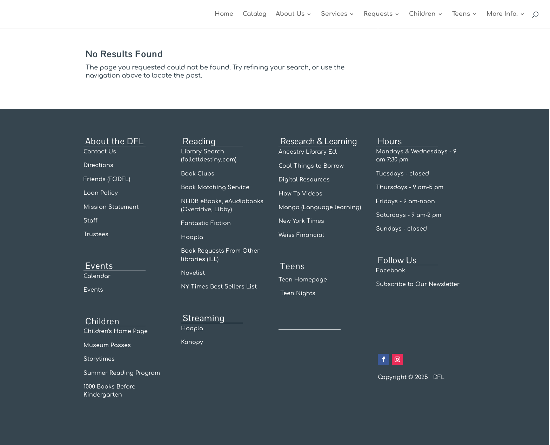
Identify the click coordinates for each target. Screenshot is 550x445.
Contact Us (99, 151)
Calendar (96, 276)
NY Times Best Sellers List (219, 287)
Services (334, 14)
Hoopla (192, 237)
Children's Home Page (115, 331)
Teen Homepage (303, 280)
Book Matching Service (215, 187)
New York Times (301, 221)
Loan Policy (101, 193)
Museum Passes (107, 345)
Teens (461, 14)
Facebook (390, 270)
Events (93, 290)
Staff (90, 221)
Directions (98, 165)
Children (422, 14)
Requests (378, 14)
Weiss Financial (301, 235)
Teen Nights (297, 293)
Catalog (254, 14)
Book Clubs (197, 174)
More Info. (502, 14)
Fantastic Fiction (206, 223)
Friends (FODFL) (106, 179)
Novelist (193, 273)
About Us (290, 14)
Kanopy (192, 342)
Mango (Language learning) (320, 207)
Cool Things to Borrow (311, 166)
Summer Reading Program (121, 373)
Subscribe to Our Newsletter (418, 284)
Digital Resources (304, 180)
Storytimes (99, 359)
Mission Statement (111, 207)
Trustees (95, 234)
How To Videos (300, 194)
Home (224, 14)
